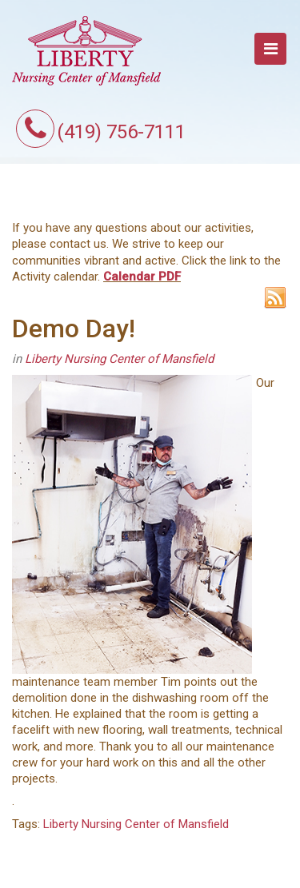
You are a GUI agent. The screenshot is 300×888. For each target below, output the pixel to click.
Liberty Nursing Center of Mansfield (119, 359)
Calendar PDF (142, 276)
